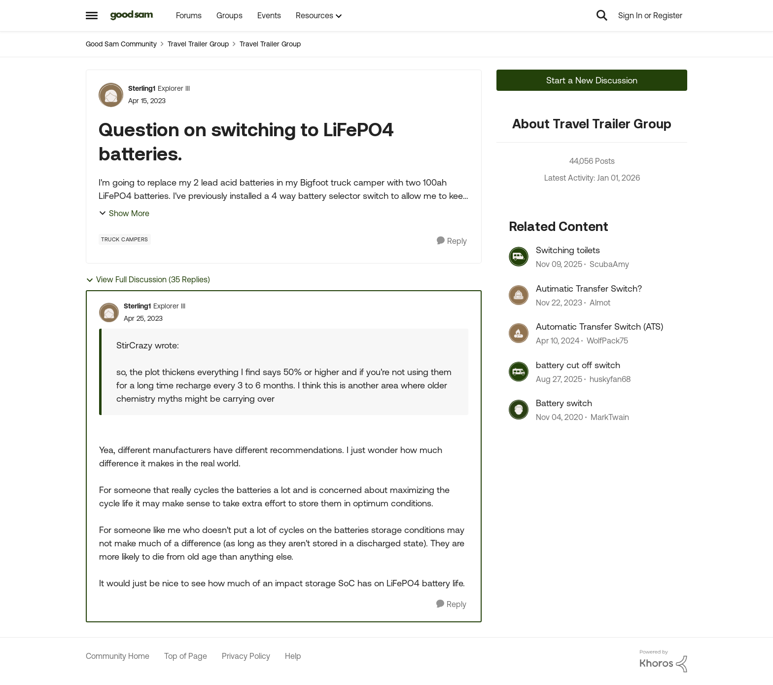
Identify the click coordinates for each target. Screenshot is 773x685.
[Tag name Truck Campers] (125, 239)
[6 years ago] (559, 417)
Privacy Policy (246, 655)
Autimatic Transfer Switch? (589, 288)
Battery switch (564, 403)
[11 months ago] (559, 379)
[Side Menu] (92, 15)
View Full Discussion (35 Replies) (148, 279)
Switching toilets (568, 250)
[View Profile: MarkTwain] (518, 409)
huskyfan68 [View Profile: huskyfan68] (610, 379)
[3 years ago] (559, 302)
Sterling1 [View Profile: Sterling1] (141, 88)
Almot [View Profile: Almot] (600, 302)
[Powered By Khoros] (663, 661)
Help (293, 655)
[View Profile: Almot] (518, 295)
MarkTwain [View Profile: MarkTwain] (610, 417)
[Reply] (452, 241)
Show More (124, 213)
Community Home (117, 655)
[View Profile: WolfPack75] (518, 333)
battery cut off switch (578, 365)
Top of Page (185, 655)
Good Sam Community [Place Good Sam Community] (121, 44)
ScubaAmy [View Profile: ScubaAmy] (609, 264)
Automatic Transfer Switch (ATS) (599, 326)
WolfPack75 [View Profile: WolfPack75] (607, 341)
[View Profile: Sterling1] (111, 94)
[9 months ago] (559, 264)
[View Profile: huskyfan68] (518, 371)
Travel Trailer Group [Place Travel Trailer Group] (198, 44)
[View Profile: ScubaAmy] (518, 256)
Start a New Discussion (591, 80)
